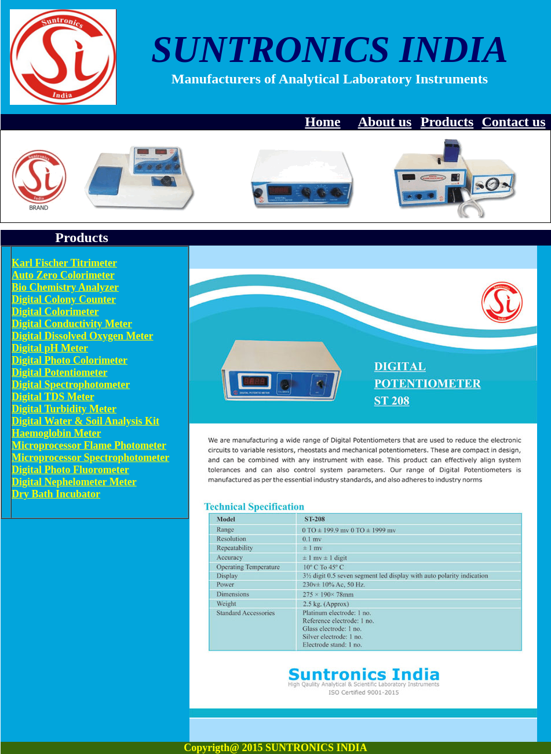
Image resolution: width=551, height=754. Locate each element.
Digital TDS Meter (53, 396)
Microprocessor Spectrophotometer (90, 457)
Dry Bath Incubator (56, 494)
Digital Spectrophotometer (71, 384)
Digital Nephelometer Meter (74, 482)
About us (385, 121)
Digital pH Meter (50, 348)
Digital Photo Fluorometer (70, 469)
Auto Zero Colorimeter (63, 275)
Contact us (513, 121)
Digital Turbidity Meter (64, 409)
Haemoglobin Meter (56, 433)
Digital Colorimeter (55, 311)
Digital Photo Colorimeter (69, 360)
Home (322, 121)
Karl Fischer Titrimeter (64, 263)
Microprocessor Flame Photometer (89, 445)
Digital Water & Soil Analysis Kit (85, 421)
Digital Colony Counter (64, 299)
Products (447, 121)
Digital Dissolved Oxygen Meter (82, 336)
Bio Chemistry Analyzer (65, 287)
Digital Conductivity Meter (72, 324)
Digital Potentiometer (59, 372)
